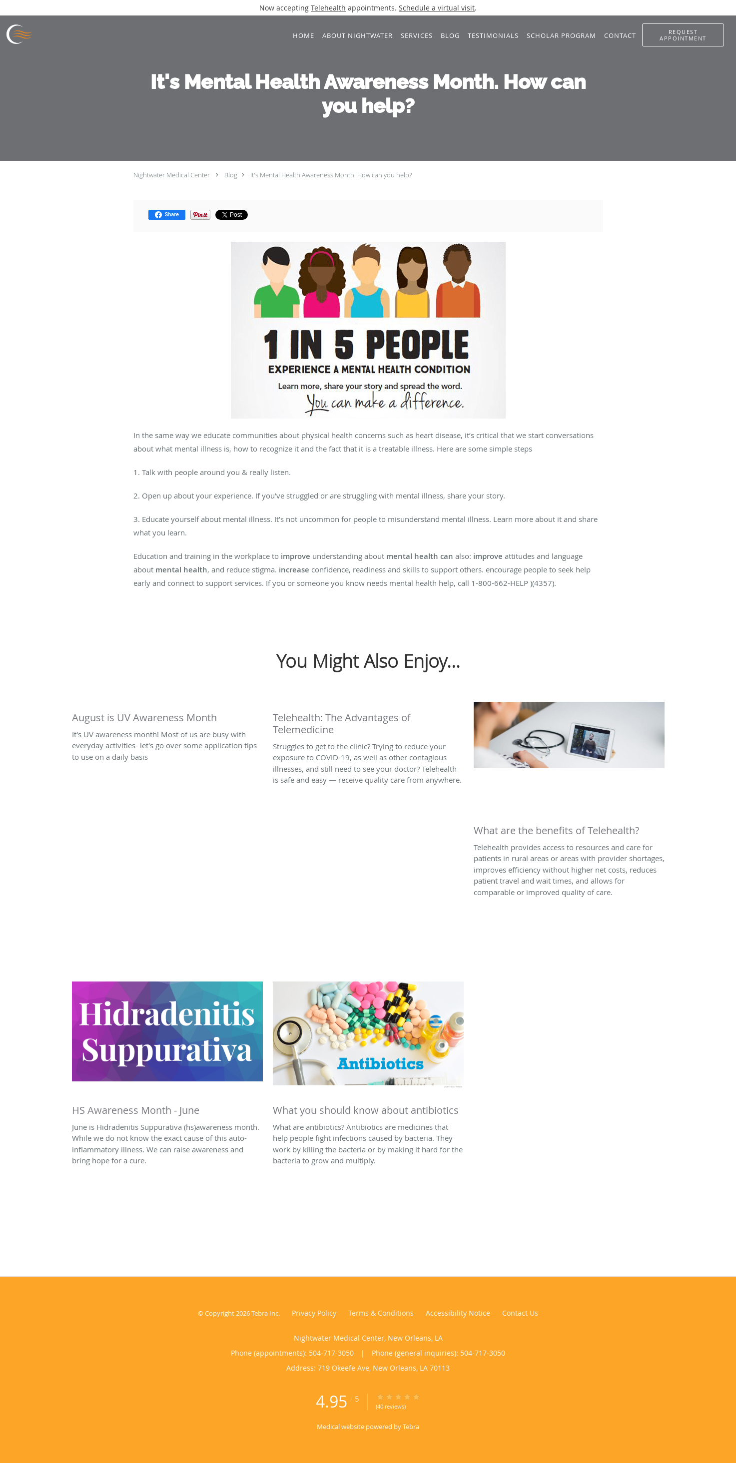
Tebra (411, 1426)
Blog (230, 174)
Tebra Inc (264, 1313)
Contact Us (520, 1313)
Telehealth (328, 7)
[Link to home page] (16, 34)
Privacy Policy (314, 1313)
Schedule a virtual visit (437, 7)
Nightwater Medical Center (171, 174)
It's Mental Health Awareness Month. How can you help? (331, 174)
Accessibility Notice (458, 1313)
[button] (683, 34)
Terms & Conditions (381, 1313)
